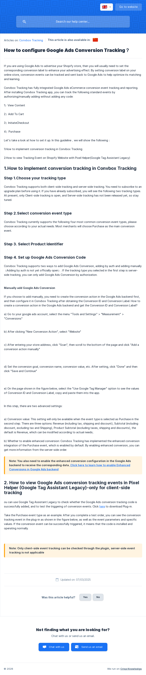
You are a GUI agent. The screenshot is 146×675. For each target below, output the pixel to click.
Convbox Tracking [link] (31, 40)
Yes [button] (85, 597)
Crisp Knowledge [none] (131, 668)
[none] (106, 7)
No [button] (98, 597)
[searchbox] (73, 22)
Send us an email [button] (91, 646)
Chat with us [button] (56, 646)
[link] (95, 40)
